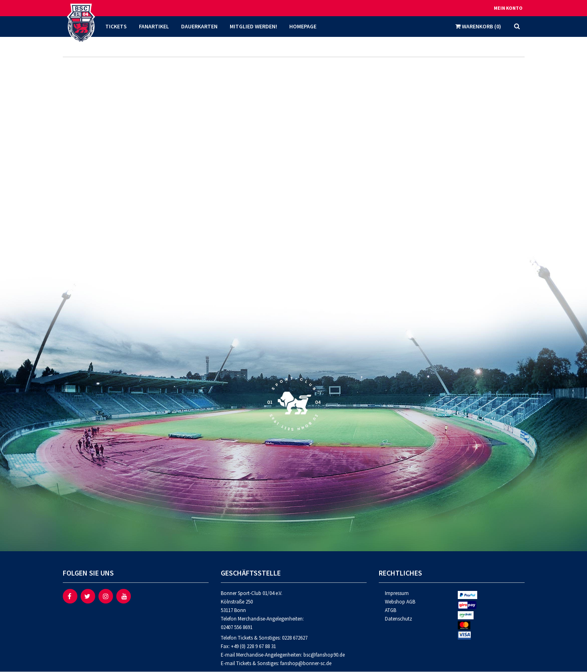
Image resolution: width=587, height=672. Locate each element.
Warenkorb (478, 26)
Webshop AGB (400, 601)
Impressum (397, 593)
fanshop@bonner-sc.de (305, 663)
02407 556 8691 (236, 627)
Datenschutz (398, 618)
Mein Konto (508, 8)
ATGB (390, 610)
